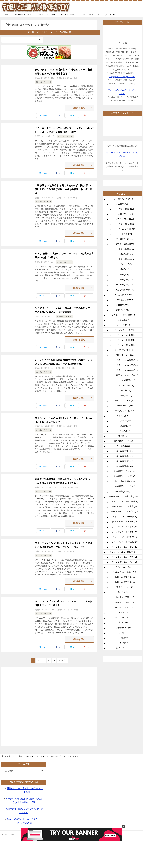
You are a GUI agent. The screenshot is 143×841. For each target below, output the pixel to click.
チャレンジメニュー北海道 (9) (125, 501)
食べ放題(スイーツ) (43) (124, 486)
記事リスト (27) (123, 648)
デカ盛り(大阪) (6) (125, 299)
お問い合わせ (111, 14)
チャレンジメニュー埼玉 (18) (125, 522)
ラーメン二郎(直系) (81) (124, 350)
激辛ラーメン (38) (125, 405)
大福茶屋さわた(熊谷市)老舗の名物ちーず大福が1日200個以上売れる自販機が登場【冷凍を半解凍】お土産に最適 (63, 189)
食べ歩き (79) (123, 592)
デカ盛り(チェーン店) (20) (123, 315)
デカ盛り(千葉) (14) (124, 239)
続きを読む (83, 108)
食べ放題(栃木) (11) (124, 456)
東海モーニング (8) (124, 587)
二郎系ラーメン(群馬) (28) (126, 360)
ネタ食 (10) (123, 612)
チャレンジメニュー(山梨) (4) (125, 542)
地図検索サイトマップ (24, 14)
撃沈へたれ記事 (67, 14)
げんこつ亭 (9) (126, 264)
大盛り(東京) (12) (126, 209)
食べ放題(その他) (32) (124, 491)
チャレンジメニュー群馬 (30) (125, 527)
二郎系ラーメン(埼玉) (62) (126, 365)
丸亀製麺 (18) (125, 426)
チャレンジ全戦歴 (47, 14)
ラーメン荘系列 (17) (126, 380)
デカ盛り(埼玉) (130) (125, 219)
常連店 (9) (123, 622)
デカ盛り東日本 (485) (123, 199)
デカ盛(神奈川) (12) (124, 214)
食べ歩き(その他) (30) (124, 602)
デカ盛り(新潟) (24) (124, 274)
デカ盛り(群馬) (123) (125, 244)
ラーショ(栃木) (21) (126, 340)
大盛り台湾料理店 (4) (124, 289)
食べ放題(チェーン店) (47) (124, 476)
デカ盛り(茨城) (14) (124, 269)
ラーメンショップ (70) (125, 330)
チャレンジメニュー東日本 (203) (123, 496)
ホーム (6, 14)
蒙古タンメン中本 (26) (125, 400)
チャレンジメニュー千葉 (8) (125, 517)
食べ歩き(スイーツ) (43, 82)
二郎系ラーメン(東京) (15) (126, 370)
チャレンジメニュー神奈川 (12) (125, 511)
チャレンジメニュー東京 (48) (125, 506)
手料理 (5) (123, 638)
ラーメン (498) (123, 325)
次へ (61, 660)
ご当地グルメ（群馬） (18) (125, 572)
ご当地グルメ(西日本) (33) (124, 582)
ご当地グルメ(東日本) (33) (124, 577)
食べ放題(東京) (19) (124, 461)
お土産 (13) (123, 632)
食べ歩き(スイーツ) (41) (124, 607)
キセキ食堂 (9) (126, 234)
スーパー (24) (125, 421)
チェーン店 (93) (123, 416)
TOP (24, 756)
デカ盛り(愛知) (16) (124, 284)
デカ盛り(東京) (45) (124, 204)
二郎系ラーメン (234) (124, 355)
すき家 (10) (123, 436)
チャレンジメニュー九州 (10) (125, 562)
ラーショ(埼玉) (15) (126, 345)
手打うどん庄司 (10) (126, 229)
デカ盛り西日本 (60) (123, 294)
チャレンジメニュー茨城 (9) (125, 537)
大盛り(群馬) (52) (126, 249)
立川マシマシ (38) (126, 385)
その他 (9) (123, 643)
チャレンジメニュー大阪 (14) (125, 557)
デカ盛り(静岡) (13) (124, 279)
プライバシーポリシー (89, 14)
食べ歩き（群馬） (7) (124, 597)
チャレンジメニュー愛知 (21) (125, 547)
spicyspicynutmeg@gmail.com (122, 76)
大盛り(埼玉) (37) (126, 224)
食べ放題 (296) (123, 446)
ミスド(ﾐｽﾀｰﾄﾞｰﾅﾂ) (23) (123, 441)
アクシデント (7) (123, 627)
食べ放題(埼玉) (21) (124, 451)
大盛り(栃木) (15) (126, 259)
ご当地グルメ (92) (123, 567)
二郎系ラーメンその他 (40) (126, 375)
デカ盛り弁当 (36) (123, 320)
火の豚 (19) (126, 390)
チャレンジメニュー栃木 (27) (125, 532)
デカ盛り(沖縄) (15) (124, 305)
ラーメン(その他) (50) (124, 411)
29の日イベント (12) (123, 617)
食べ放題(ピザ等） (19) (125, 481)
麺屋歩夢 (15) (126, 395)
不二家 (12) (125, 431)
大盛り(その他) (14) (124, 310)
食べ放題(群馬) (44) (124, 466)
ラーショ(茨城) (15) (126, 335)
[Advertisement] (49, 705)
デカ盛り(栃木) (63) (124, 254)
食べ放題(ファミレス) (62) (124, 471)
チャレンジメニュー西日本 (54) (123, 552)
